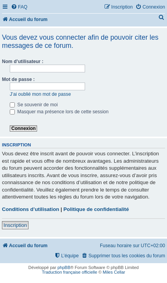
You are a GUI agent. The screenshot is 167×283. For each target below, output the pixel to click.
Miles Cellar (114, 272)
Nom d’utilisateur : (22, 61)
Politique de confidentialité (96, 209)
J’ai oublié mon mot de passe (40, 94)
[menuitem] (19, 7)
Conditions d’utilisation (30, 209)
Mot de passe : (18, 79)
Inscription (15, 225)
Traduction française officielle (69, 272)
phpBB (63, 267)
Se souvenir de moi (34, 104)
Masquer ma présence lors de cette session (59, 111)
